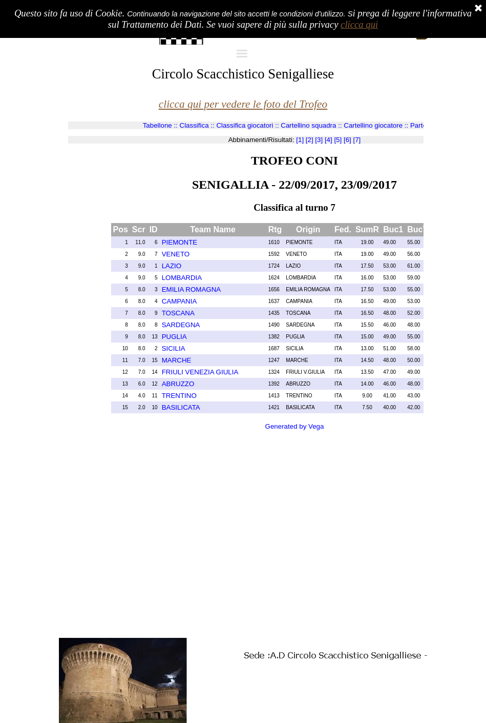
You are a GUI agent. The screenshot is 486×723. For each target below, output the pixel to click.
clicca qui (359, 24)
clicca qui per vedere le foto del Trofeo (243, 104)
